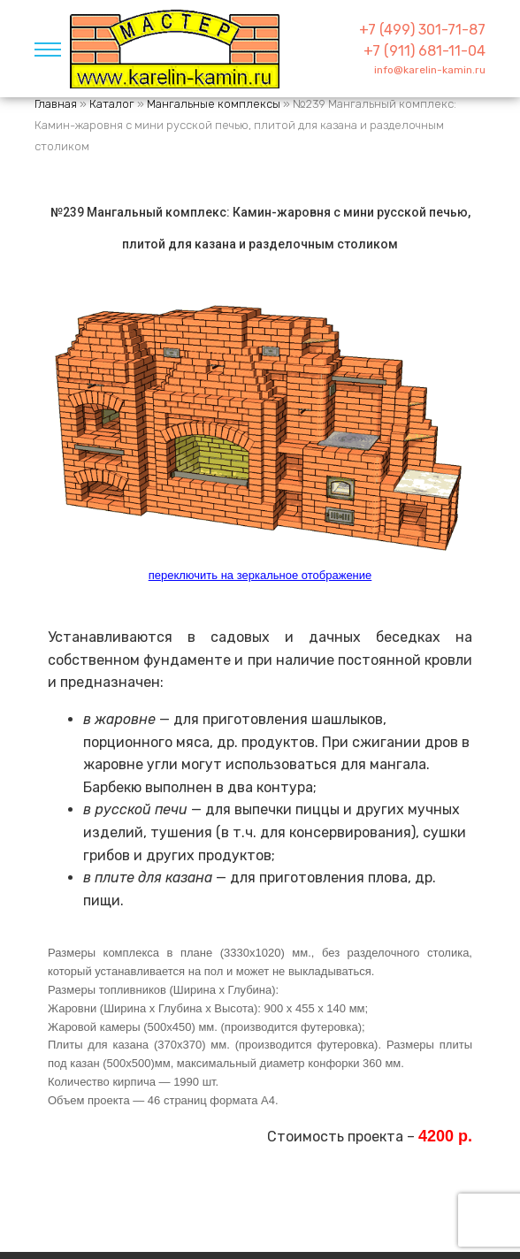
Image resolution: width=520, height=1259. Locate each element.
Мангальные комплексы (213, 104)
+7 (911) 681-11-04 (424, 50)
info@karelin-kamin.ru (430, 70)
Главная (55, 104)
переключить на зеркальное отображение (260, 575)
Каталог (111, 104)
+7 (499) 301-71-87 (422, 29)
